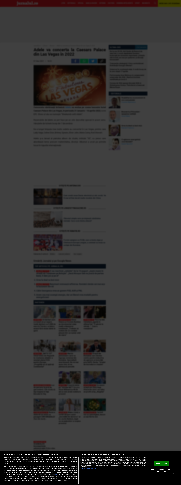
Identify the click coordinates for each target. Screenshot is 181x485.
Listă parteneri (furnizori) (88, 468)
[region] (90, 468)
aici (56, 474)
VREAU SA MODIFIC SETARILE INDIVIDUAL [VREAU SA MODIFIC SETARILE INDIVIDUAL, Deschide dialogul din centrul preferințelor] (161, 470)
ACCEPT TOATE (161, 463)
